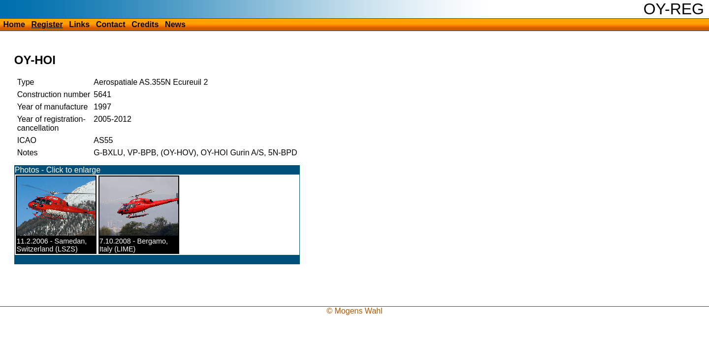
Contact (111, 24)
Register (47, 24)
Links (79, 24)
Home (14, 24)
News (175, 24)
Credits (145, 24)
